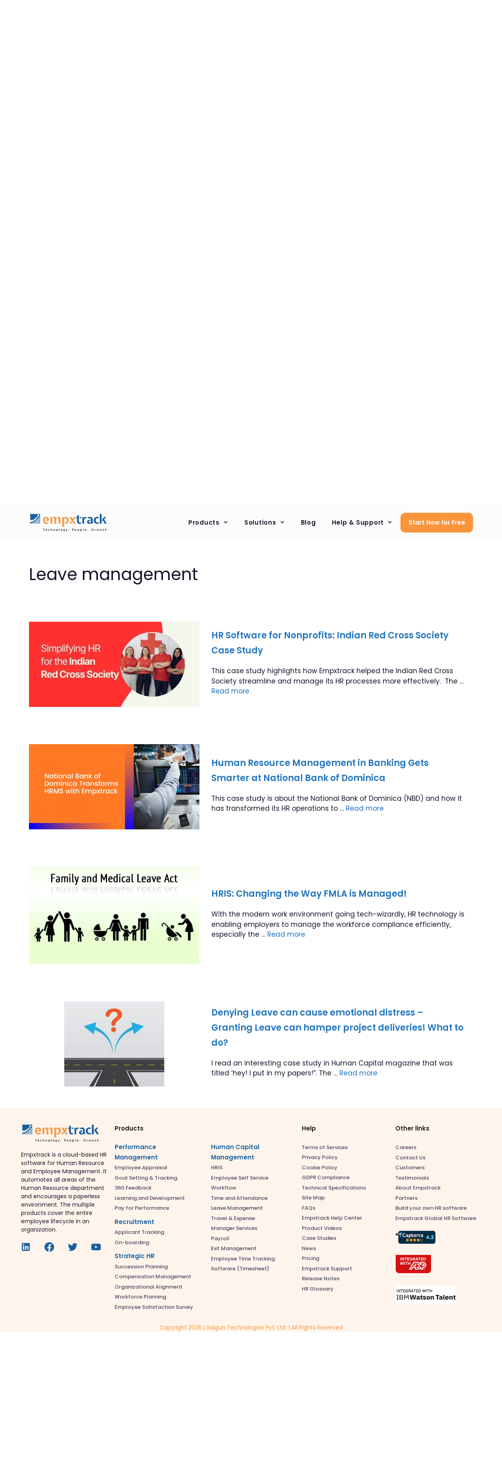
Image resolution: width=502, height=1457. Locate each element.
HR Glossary (317, 1289)
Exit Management (234, 1248)
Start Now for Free (436, 522)
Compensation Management (153, 1276)
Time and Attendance (239, 1198)
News (309, 1248)
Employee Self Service (239, 1178)
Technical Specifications (334, 1188)
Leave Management (237, 1208)
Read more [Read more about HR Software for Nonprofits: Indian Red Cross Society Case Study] (230, 691)
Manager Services (234, 1228)
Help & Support (366, 523)
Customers (410, 1167)
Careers (405, 1147)
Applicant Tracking (139, 1232)
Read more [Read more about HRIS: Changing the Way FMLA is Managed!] (286, 934)
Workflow (223, 1188)
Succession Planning (141, 1266)
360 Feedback (133, 1188)
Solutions (268, 523)
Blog (308, 522)
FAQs (308, 1208)
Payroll (220, 1238)
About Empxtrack (418, 1188)
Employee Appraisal (141, 1167)
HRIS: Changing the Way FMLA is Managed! (309, 894)
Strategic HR (135, 1256)
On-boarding (132, 1242)
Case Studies (319, 1238)
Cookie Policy (319, 1167)
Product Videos (322, 1228)
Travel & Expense (233, 1218)
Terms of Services (325, 1147)
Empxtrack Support (327, 1268)
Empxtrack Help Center (332, 1218)
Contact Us (410, 1157)
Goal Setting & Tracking (146, 1178)
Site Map (313, 1197)
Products (212, 523)
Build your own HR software (431, 1208)
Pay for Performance (142, 1208)
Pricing (310, 1258)
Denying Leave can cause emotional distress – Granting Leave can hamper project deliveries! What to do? (337, 1027)
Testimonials (412, 1178)
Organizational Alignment (148, 1287)
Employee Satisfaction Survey (154, 1307)
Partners (406, 1198)
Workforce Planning (140, 1296)
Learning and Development (150, 1198)
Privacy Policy (320, 1157)
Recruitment (134, 1222)
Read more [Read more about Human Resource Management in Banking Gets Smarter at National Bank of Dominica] (365, 808)
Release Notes (320, 1278)
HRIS (216, 1167)
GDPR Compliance (326, 1177)
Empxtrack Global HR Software (435, 1218)
